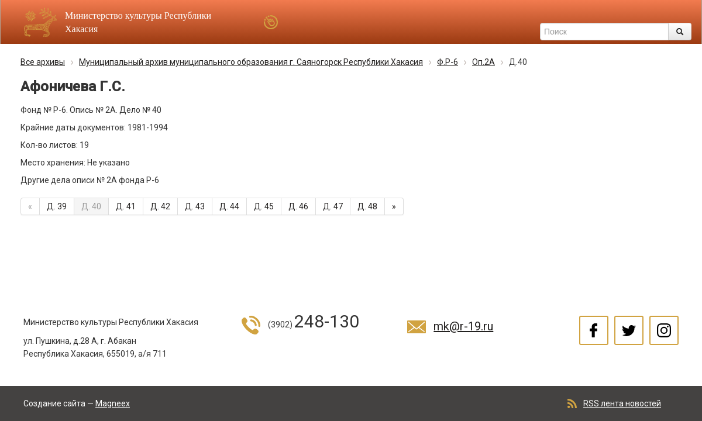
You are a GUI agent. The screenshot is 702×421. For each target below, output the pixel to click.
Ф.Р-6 (447, 62)
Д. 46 (298, 206)
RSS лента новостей (622, 403)
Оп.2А (483, 62)
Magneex (112, 403)
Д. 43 (195, 206)
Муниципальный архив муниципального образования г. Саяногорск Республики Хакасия (251, 62)
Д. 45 (264, 206)
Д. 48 (367, 206)
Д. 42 (160, 206)
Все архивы (42, 62)
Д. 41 (126, 206)
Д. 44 (229, 206)
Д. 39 (57, 206)
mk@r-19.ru (463, 326)
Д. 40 (91, 206)
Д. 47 (333, 206)
